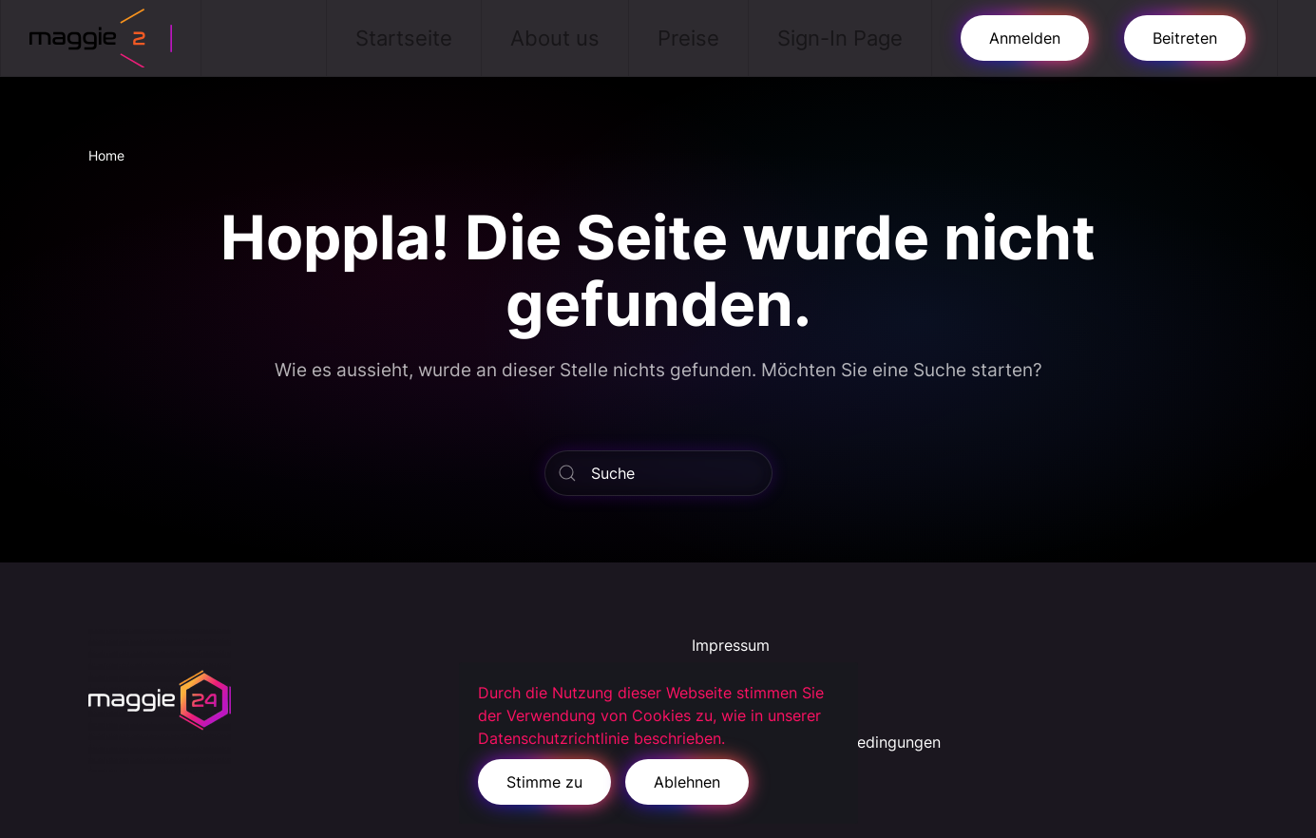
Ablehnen (687, 781)
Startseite (403, 38)
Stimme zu (544, 781)
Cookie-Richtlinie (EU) (771, 709)
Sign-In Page (840, 38)
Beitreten (1185, 38)
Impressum (731, 645)
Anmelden (1024, 38)
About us (555, 38)
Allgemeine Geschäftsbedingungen (816, 742)
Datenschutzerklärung (770, 677)
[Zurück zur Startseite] (101, 38)
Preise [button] (688, 38)
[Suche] (658, 473)
